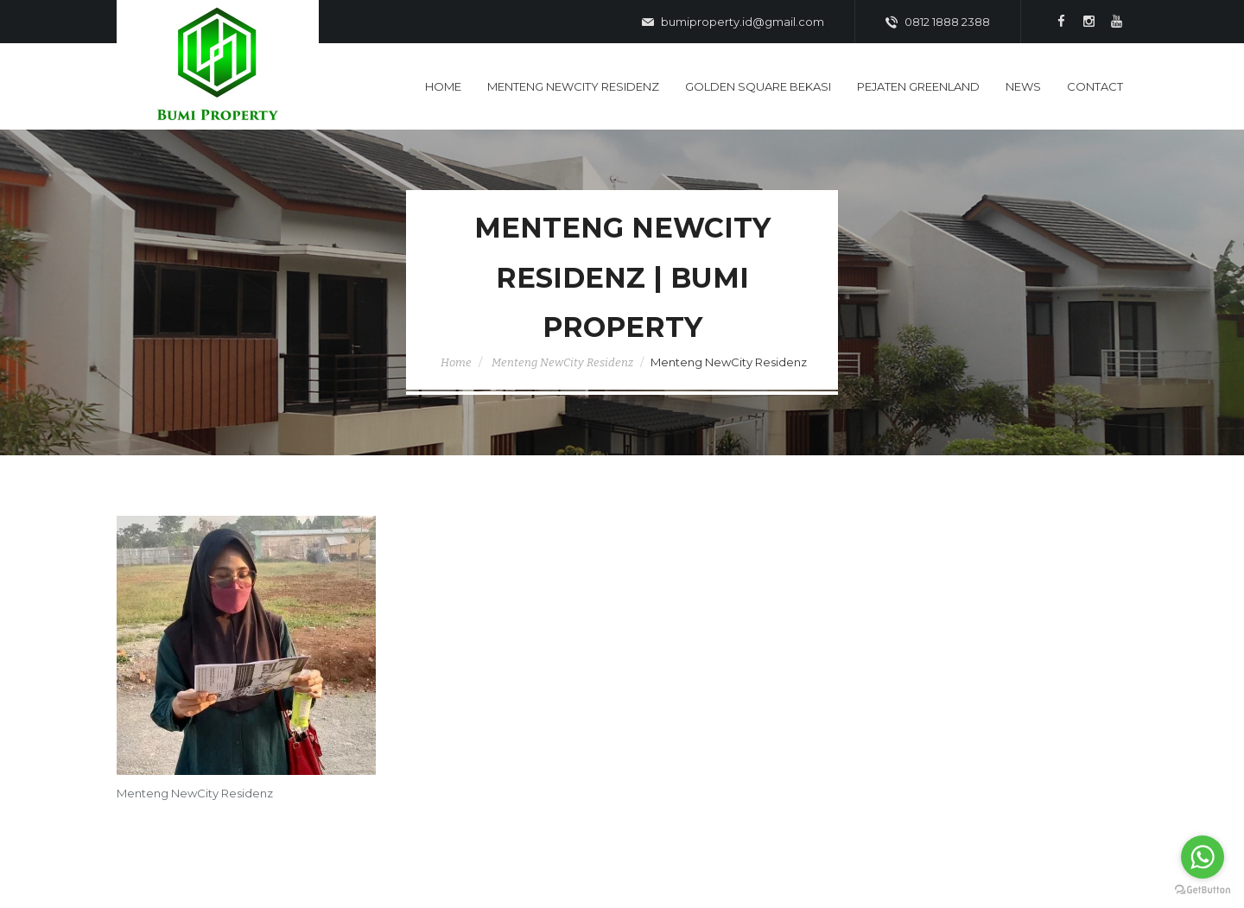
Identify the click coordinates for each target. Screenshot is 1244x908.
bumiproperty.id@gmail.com (733, 22)
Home (443, 86)
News (1023, 86)
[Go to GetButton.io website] (1202, 890)
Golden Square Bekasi (758, 86)
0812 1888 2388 (937, 22)
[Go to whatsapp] (1202, 857)
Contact (1095, 86)
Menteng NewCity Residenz (562, 362)
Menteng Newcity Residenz (573, 86)
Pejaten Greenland (918, 86)
